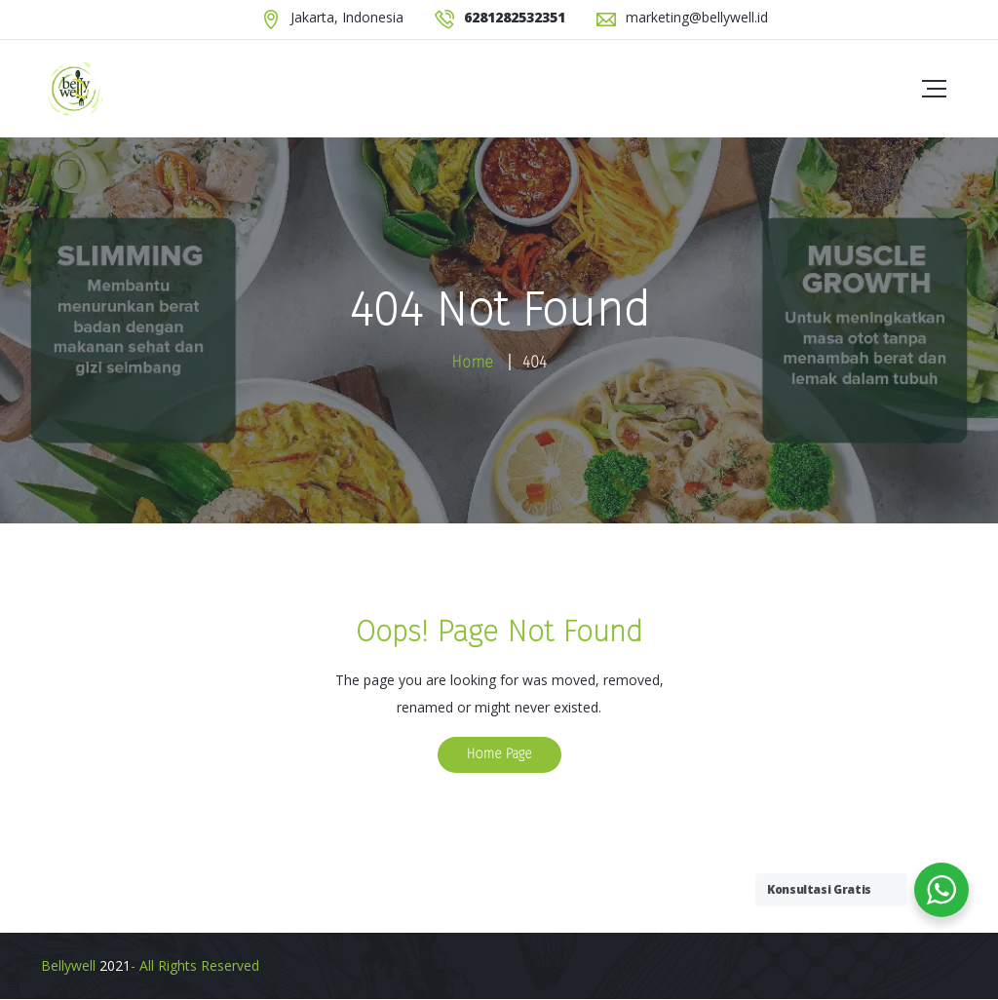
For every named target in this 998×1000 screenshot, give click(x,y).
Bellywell (68, 965)
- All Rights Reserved (195, 965)
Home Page (499, 754)
